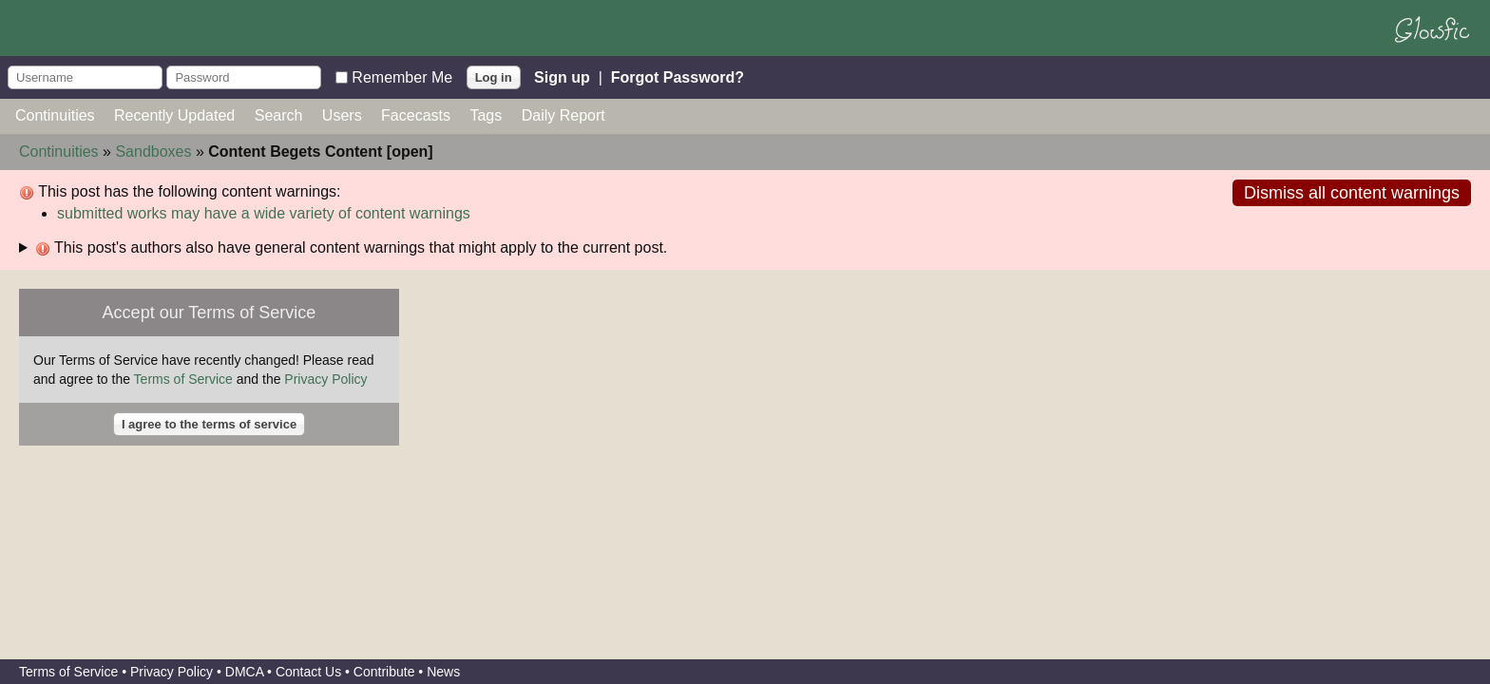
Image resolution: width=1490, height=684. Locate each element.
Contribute (384, 671)
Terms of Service (183, 379)
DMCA (244, 671)
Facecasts (415, 115)
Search (279, 115)
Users (342, 115)
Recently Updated (174, 115)
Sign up (562, 76)
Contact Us (308, 671)
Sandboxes (153, 151)
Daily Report (563, 115)
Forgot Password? (677, 76)
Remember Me (402, 76)
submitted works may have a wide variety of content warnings (263, 213)
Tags (485, 115)
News (443, 671)
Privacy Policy (325, 379)
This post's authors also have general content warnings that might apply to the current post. (351, 247)
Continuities (55, 115)
